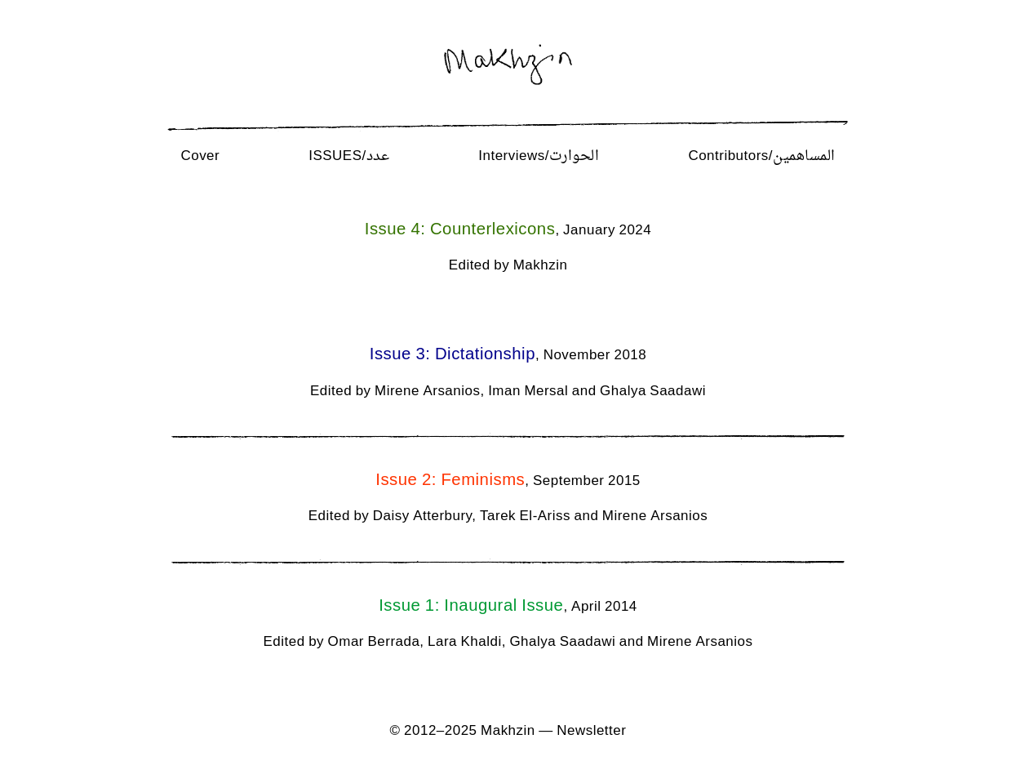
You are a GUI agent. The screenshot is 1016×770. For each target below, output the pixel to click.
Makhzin (508, 732)
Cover (200, 157)
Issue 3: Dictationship (452, 355)
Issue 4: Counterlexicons (460, 230)
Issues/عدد (348, 157)
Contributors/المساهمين (761, 157)
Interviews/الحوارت (538, 157)
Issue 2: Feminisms (450, 480)
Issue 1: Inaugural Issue (471, 606)
